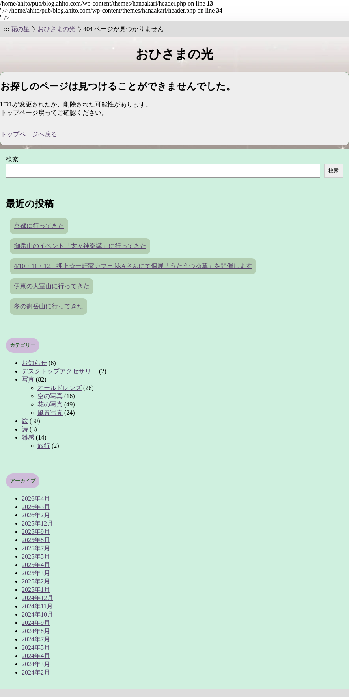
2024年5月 (36, 647)
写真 (28, 379)
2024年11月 (37, 606)
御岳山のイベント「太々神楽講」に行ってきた (80, 245)
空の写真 (50, 396)
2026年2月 (36, 515)
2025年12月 (37, 523)
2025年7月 (36, 548)
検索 (12, 159)
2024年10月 (37, 614)
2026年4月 (36, 498)
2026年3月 (36, 506)
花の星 (20, 29)
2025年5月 (36, 556)
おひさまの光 (56, 29)
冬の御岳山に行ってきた (48, 306)
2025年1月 (36, 589)
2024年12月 (37, 597)
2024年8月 (36, 631)
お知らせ (34, 363)
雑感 (28, 437)
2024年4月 (36, 655)
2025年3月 (36, 573)
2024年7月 (36, 639)
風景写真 (50, 412)
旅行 (43, 445)
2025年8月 (36, 540)
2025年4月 (36, 564)
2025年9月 (36, 531)
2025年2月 (36, 581)
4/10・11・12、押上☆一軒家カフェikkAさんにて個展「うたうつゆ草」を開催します (133, 266)
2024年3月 (36, 664)
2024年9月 (36, 622)
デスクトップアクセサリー (59, 371)
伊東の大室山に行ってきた (52, 286)
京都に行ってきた (39, 225)
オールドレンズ (59, 387)
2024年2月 (36, 672)
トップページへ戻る (28, 134)
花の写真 (50, 404)
